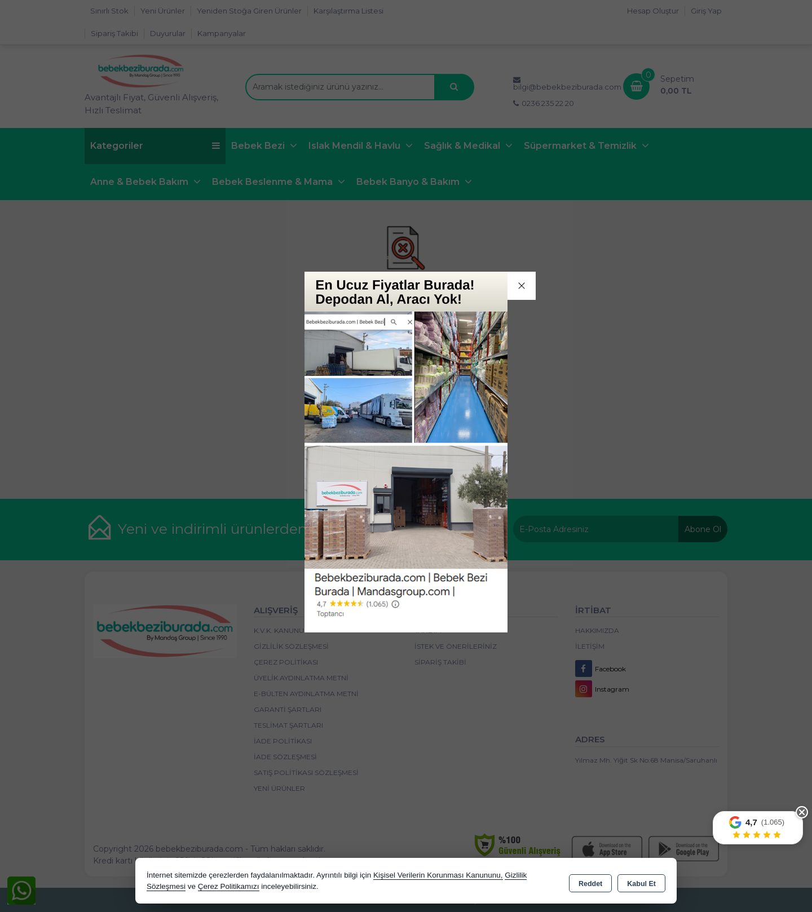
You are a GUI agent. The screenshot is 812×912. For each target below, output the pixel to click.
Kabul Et (641, 882)
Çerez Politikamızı (228, 886)
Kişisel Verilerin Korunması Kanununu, (438, 875)
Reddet (590, 882)
